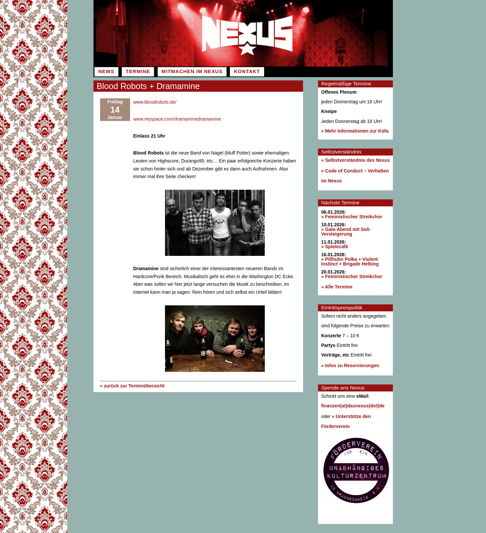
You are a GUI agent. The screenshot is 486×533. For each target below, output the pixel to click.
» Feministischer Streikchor (352, 216)
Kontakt (247, 71)
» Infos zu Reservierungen (350, 365)
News (106, 71)
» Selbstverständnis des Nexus (355, 160)
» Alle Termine (337, 286)
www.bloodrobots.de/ (155, 102)
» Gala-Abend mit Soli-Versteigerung (346, 232)
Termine (138, 71)
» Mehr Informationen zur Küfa (355, 131)
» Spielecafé (334, 246)
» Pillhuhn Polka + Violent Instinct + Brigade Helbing (350, 261)
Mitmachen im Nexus (192, 71)
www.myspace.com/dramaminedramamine (177, 119)
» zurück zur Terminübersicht (132, 385)
